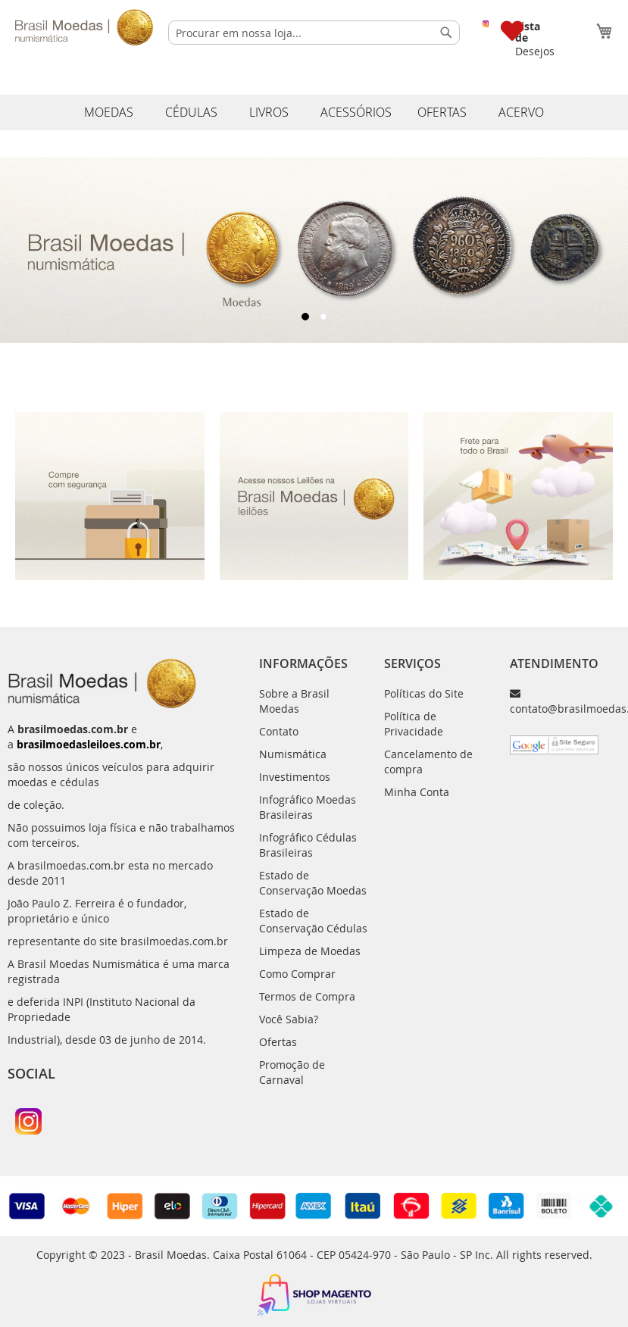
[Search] (446, 32)
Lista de (527, 32)
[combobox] (314, 32)
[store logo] (84, 27)
